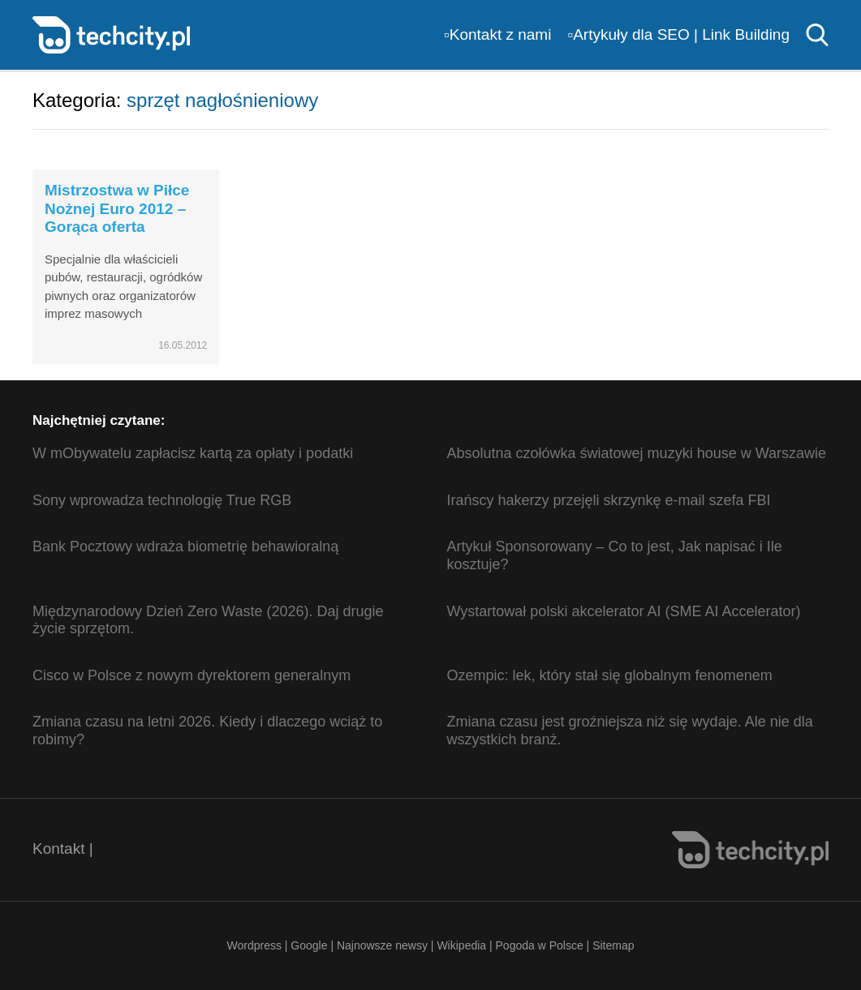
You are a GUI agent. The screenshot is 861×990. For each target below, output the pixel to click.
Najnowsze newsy (382, 945)
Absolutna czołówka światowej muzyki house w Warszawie (637, 453)
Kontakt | (62, 848)
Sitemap (613, 945)
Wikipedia (461, 945)
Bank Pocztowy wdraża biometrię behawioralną (185, 546)
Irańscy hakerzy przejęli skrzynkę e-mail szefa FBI (609, 500)
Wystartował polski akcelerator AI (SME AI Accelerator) (624, 611)
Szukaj (817, 35)
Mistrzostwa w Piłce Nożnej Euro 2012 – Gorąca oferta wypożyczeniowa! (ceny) (117, 227)
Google (310, 945)
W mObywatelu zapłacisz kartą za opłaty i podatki (192, 453)
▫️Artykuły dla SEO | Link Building (678, 34)
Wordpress (253, 945)
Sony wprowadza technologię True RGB (161, 500)
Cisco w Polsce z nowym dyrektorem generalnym (191, 675)
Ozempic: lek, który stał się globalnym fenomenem (610, 675)
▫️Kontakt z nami (497, 34)
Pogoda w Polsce (539, 945)
